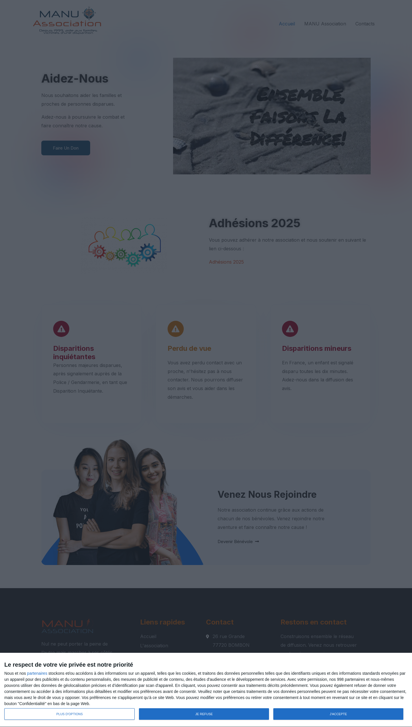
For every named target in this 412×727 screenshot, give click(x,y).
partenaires (37, 673)
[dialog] (206, 690)
